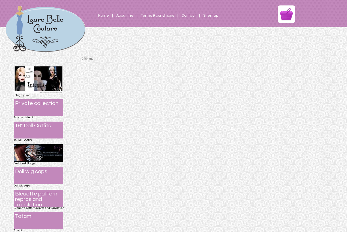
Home (103, 15)
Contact (188, 15)
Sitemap (210, 15)
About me (124, 15)
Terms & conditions (157, 15)
